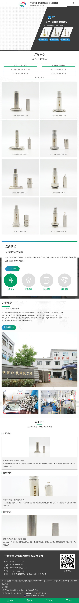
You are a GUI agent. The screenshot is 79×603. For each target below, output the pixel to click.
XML (30, 593)
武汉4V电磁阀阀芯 (58, 65)
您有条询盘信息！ (41, 593)
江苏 (11, 590)
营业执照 (5, 584)
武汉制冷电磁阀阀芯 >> (59, 115)
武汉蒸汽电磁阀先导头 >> (20, 193)
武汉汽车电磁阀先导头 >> (59, 231)
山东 (32, 590)
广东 (36, 590)
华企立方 (74, 581)
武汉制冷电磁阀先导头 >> (20, 115)
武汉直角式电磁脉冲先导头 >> (59, 154)
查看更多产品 (39, 77)
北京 (22, 590)
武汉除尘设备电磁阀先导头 (20, 69)
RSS (26, 593)
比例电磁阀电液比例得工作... (14, 460)
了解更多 (12, 268)
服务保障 (64, 289)
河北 (29, 590)
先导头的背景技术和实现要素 (14, 539)
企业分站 (12, 593)
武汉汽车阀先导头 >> (58, 193)
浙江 (25, 590)
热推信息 (5, 593)
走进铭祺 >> (9, 327)
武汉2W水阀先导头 (20, 65)
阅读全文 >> (7, 466)
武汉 (14, 590)
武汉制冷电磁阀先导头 (58, 73)
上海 (18, 590)
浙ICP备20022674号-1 (38, 581)
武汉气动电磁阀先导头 (58, 69)
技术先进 (46, 289)
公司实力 (10, 289)
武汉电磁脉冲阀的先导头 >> (20, 154)
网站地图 (20, 593)
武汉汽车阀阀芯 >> (20, 231)
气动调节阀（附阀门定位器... (14, 500)
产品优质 (28, 289)
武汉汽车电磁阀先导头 (20, 73)
